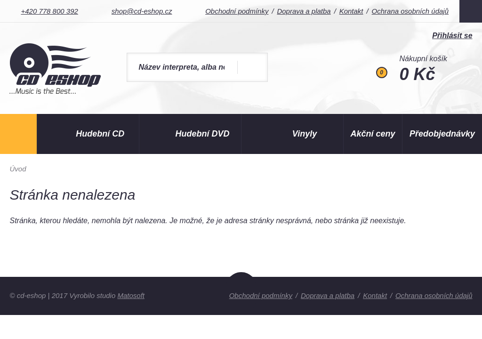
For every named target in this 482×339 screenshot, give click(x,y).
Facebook (470, 11)
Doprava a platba (303, 11)
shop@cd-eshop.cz (142, 11)
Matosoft (131, 295)
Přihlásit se (452, 36)
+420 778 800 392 (49, 11)
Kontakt (351, 11)
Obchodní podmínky (236, 11)
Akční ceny (372, 133)
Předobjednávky (442, 133)
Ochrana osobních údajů (410, 11)
